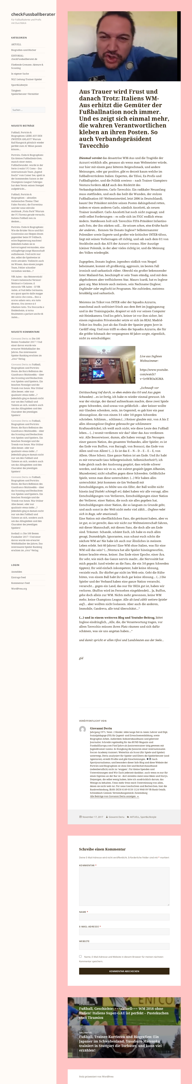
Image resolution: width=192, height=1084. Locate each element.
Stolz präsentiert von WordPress (96, 1076)
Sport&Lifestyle (19, 85)
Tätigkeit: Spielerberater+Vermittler (25, 92)
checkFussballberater (33, 14)
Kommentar (88, 865)
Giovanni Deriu (116, 817)
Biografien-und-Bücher (23, 50)
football (15, 533)
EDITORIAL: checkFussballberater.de (24, 57)
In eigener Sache (20, 73)
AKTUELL (16, 44)
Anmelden (16, 571)
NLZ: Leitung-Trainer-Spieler (26, 79)
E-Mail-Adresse (90, 926)
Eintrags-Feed (18, 577)
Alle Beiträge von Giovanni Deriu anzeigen (113, 796)
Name (83, 912)
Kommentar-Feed (20, 583)
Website (84, 941)
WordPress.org (19, 588)
